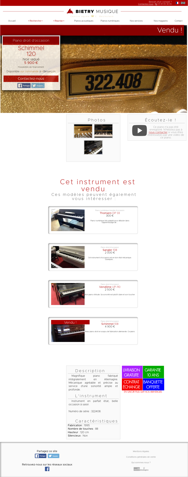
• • (35, 21)
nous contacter (158, 132)
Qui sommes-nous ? (141, 463)
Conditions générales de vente (141, 457)
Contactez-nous (145, 4)
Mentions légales (141, 451)
